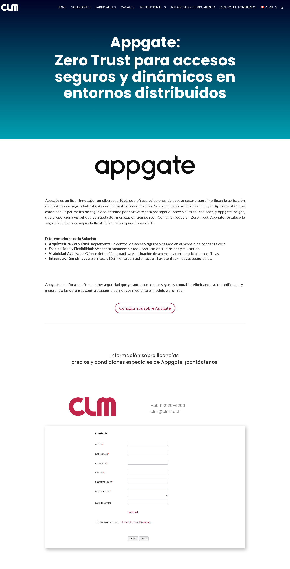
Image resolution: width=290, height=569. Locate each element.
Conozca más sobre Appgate (145, 308)
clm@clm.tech (166, 411)
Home (62, 7)
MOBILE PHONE (104, 482)
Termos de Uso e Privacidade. (136, 522)
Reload (133, 512)
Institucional (150, 7)
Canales (128, 7)
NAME (99, 444)
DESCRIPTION (103, 491)
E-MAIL (99, 472)
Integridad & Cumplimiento (193, 7)
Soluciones (81, 7)
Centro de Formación (238, 7)
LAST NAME (102, 454)
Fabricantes (105, 7)
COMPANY (101, 463)
